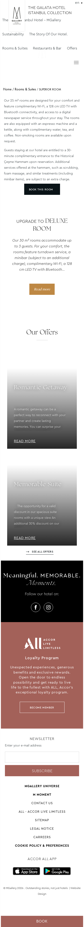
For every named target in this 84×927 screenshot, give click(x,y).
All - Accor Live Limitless (42, 811)
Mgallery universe (42, 786)
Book (41, 921)
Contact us (42, 803)
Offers (72, 48)
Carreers (42, 837)
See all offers (42, 552)
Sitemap (42, 820)
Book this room (41, 189)
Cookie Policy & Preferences (42, 845)
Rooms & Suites (15, 48)
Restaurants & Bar (47, 48)
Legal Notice (42, 828)
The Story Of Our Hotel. (48, 34)
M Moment (42, 794)
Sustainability (13, 34)
